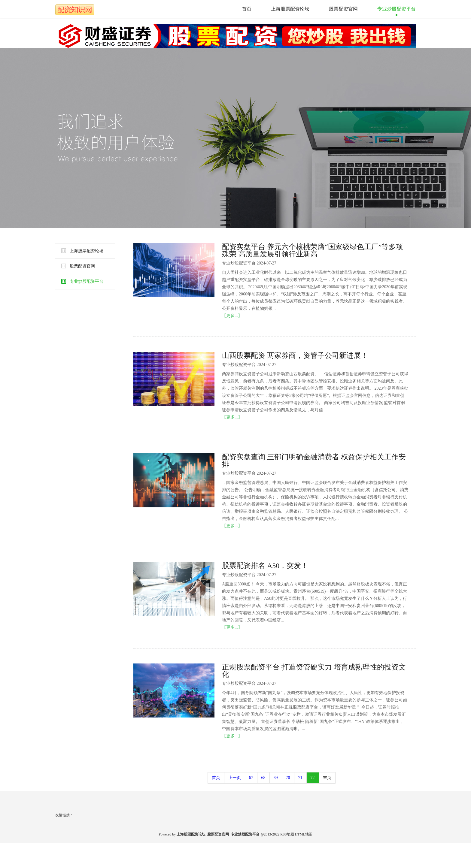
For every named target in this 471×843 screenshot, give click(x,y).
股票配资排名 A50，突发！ (265, 565)
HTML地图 (303, 834)
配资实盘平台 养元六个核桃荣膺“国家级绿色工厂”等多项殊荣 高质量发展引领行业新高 (312, 250)
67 (251, 777)
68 (263, 777)
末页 (327, 777)
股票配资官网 (343, 8)
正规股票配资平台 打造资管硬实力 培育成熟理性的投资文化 (314, 670)
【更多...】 (232, 315)
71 (300, 777)
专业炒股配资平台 (396, 8)
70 (288, 777)
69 (276, 777)
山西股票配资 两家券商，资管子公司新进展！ (295, 355)
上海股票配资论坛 (290, 8)
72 (313, 777)
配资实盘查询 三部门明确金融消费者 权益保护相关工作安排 (314, 460)
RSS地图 (287, 834)
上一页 (234, 777)
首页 (246, 8)
